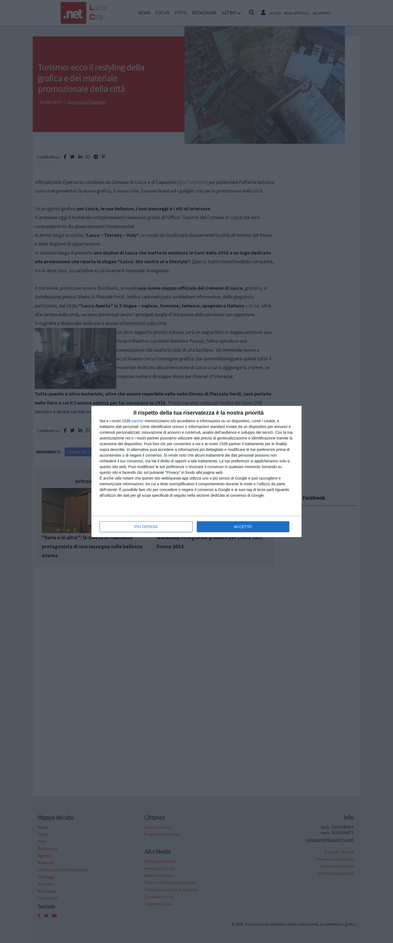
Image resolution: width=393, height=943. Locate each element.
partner (138, 421)
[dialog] (196, 471)
